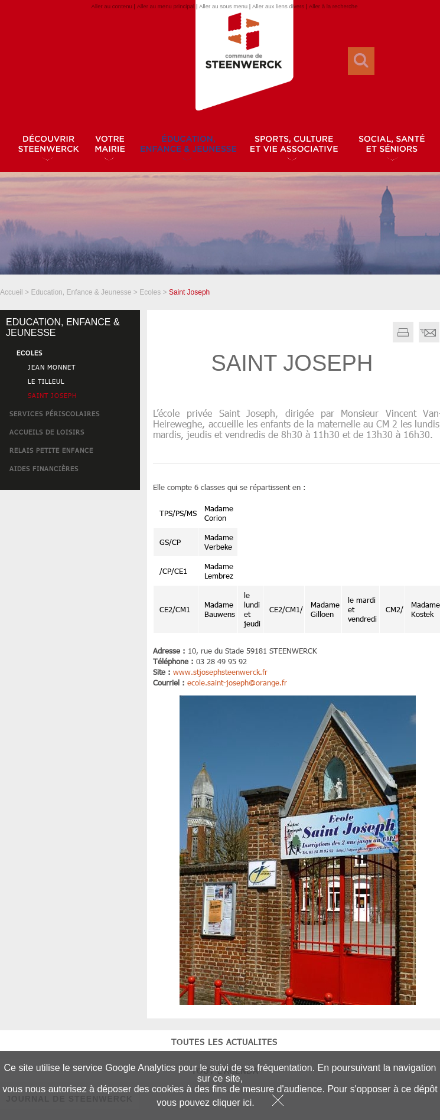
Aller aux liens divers (278, 6)
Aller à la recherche (333, 6)
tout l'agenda (70, 542)
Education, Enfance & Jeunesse (81, 292)
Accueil (11, 292)
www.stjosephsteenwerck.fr (220, 672)
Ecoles (150, 292)
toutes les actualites (70, 513)
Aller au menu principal (166, 6)
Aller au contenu (111, 6)
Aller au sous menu (223, 6)
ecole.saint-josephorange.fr (237, 682)
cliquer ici (232, 1103)
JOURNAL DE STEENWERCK (69, 570)
